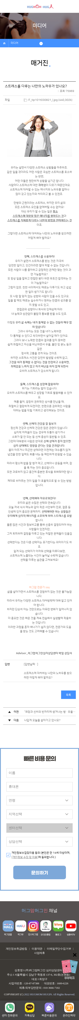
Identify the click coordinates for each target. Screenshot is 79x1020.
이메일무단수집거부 (59, 948)
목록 (68, 694)
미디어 (14, 43)
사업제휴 (39, 952)
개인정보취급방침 (16, 948)
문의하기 (39, 873)
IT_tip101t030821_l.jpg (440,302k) (50, 99)
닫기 (75, 955)
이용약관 (37, 948)
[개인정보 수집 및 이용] (25, 857)
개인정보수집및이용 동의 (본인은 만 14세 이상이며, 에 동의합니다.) (41, 855)
